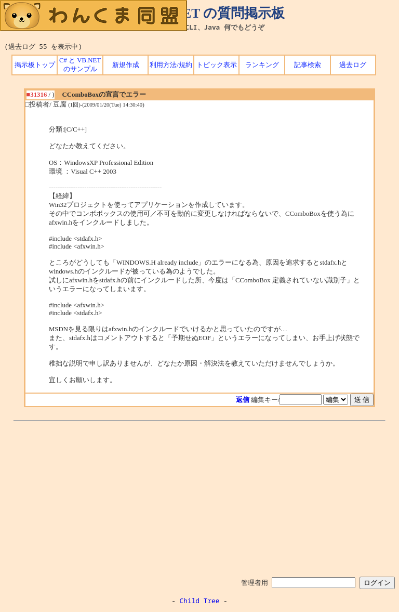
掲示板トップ (35, 65)
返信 (242, 399)
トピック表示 (216, 65)
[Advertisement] (199, 497)
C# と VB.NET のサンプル (80, 65)
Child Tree (200, 600)
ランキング (262, 65)
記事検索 (307, 65)
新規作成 (125, 65)
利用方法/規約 (171, 65)
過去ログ (352, 65)
